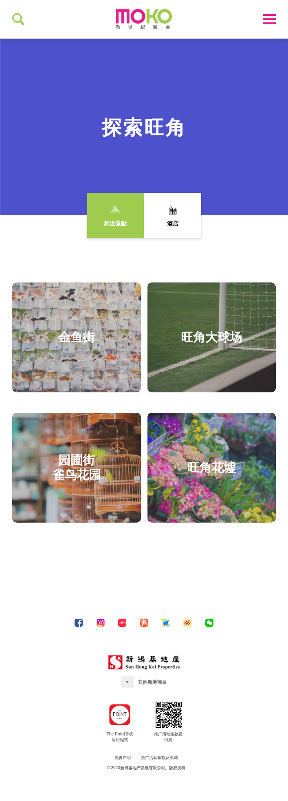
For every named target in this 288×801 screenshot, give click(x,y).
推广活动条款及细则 (159, 778)
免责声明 (122, 778)
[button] (144, 702)
